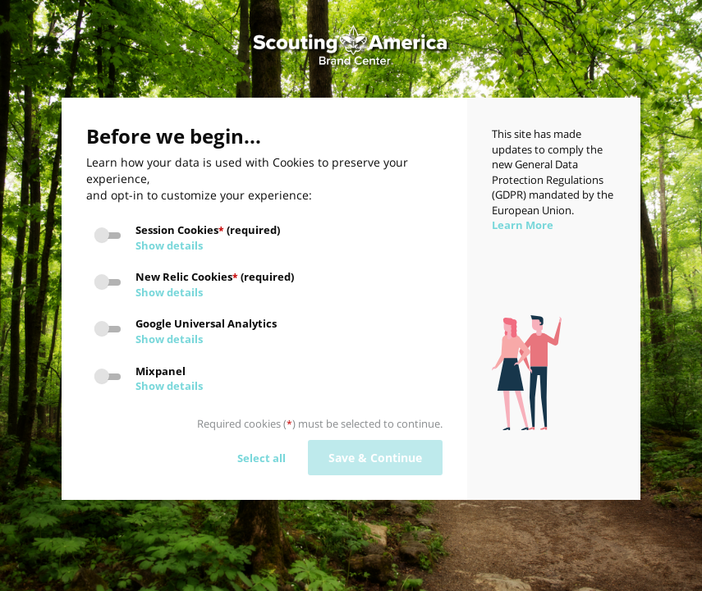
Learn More (522, 225)
